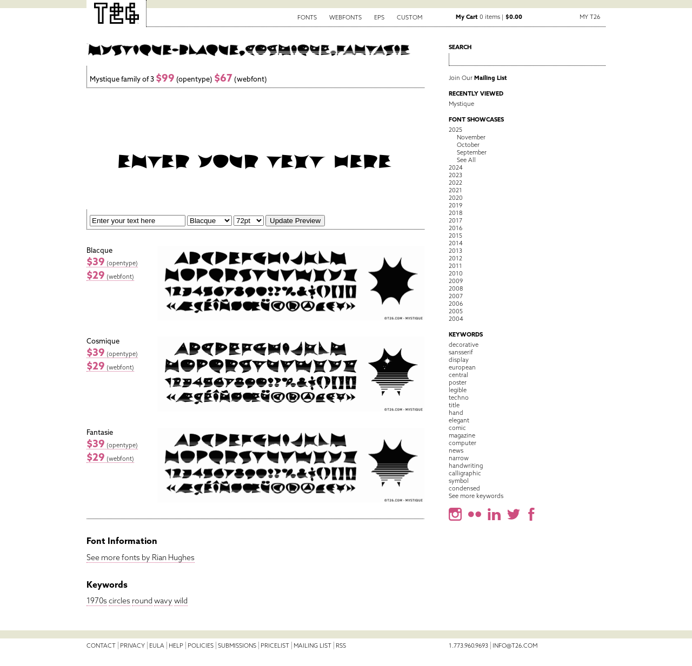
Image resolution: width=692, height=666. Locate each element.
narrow (459, 458)
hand (456, 412)
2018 (455, 213)
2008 (456, 288)
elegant (459, 420)
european (462, 367)
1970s (96, 601)
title (454, 405)
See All (466, 160)
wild (181, 601)
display (459, 360)
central (458, 375)
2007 (456, 296)
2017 (455, 220)
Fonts (307, 17)
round (142, 601)
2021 (455, 190)
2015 (455, 235)
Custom (409, 17)
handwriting (466, 465)
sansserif (461, 352)
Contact (101, 645)
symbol (459, 481)
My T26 (590, 17)
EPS (379, 17)
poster (458, 382)
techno (459, 397)
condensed (464, 488)
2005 (456, 311)
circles (119, 601)
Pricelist (275, 645)
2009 (456, 281)
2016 (455, 228)
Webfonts (345, 17)
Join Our (478, 78)
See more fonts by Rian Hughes (140, 557)
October (468, 145)
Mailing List (312, 645)
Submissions (237, 645)
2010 (456, 273)
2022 (455, 182)
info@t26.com (515, 645)
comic (457, 428)
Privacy (132, 645)
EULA (156, 645)
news (456, 450)
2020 (456, 197)
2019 (455, 205)
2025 (455, 129)
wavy (163, 601)
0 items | (489, 17)
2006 (456, 303)
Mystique (461, 103)
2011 (455, 266)
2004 (456, 318)
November (471, 137)
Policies (201, 645)
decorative (463, 344)
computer (462, 443)
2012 (455, 258)
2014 (456, 243)
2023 (455, 175)
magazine (462, 435)
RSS (341, 645)
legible (458, 390)
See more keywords (476, 496)
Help (176, 645)
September (472, 152)
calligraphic (465, 473)
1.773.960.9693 (468, 645)
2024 (456, 167)
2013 (455, 250)
